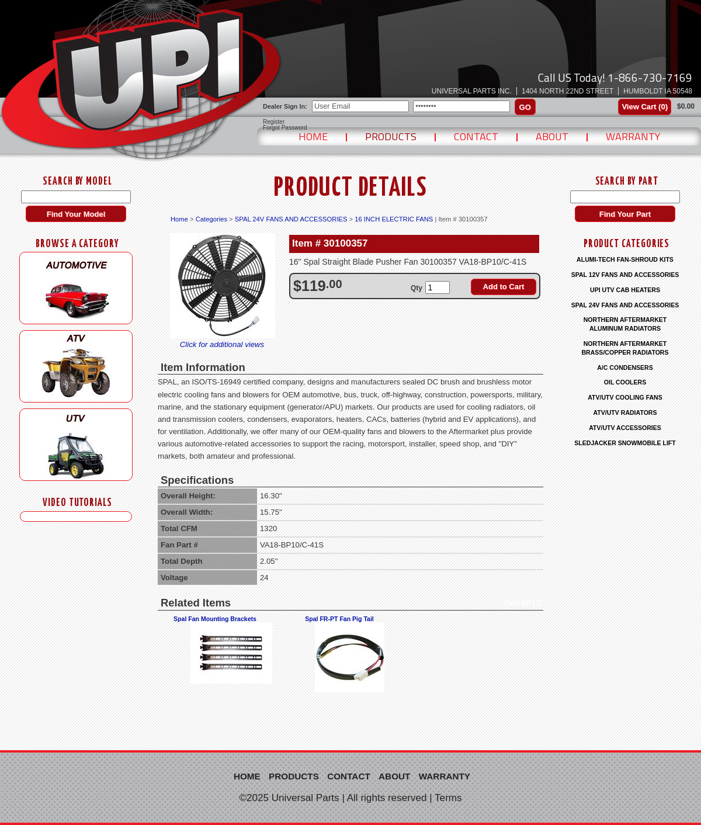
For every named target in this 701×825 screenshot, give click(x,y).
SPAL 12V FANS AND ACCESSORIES (625, 274)
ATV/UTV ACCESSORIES (625, 427)
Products (391, 136)
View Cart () (645, 106)
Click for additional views (222, 344)
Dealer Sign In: (285, 106)
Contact (476, 136)
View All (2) (522, 603)
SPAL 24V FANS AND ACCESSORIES (291, 219)
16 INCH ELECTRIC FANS (394, 219)
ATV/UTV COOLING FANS (625, 397)
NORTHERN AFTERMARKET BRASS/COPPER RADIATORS (624, 348)
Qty (416, 288)
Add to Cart (504, 286)
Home (313, 136)
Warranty (633, 136)
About (552, 136)
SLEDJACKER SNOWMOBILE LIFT (624, 442)
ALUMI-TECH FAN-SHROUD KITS (625, 259)
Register (273, 122)
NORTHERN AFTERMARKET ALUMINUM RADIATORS (625, 324)
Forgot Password (285, 128)
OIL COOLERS (625, 382)
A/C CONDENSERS (625, 367)
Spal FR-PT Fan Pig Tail (339, 618)
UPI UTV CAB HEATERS (625, 289)
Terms (448, 797)
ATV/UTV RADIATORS (625, 412)
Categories (211, 219)
